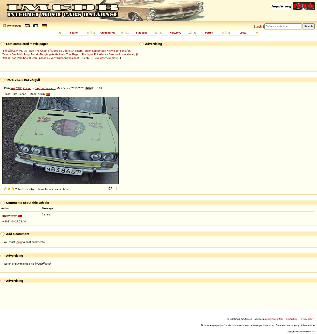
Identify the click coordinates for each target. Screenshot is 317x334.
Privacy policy (306, 319)
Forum (209, 32)
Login (258, 26)
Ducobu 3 (86, 58)
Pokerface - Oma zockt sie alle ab (114, 54)
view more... (112, 58)
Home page (14, 25)
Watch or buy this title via (27, 263)
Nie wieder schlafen (119, 50)
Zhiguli (27, 88)
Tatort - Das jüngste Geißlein (48, 54)
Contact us (291, 319)
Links (243, 32)
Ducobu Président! (68, 58)
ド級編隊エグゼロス (14, 50)
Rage (31, 50)
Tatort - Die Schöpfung (15, 54)
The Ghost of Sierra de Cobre (52, 50)
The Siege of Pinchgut (79, 54)
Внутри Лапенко (45, 88)
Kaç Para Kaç (20, 58)
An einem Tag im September (88, 50)
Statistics (141, 32)
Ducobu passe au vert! (42, 58)
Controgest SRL (275, 319)
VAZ (12, 88)
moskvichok (9, 215)
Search (74, 32)
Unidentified (107, 32)
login (19, 242)
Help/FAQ (175, 32)
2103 (19, 88)
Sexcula (98, 58)
